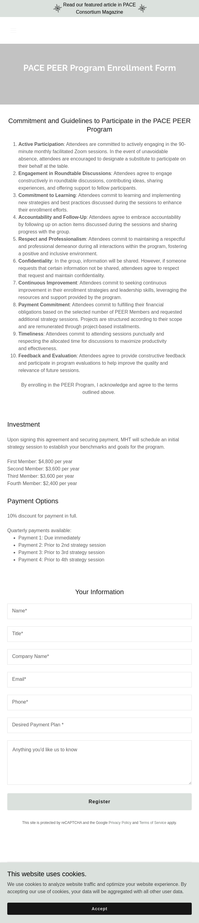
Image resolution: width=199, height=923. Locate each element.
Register (99, 801)
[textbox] (99, 611)
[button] (28, 30)
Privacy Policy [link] (120, 823)
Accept (100, 908)
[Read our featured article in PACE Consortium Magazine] (99, 8)
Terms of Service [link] (152, 823)
